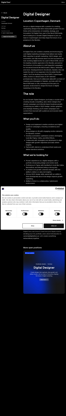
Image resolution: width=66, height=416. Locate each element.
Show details (57, 220)
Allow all (53, 226)
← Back (4, 13)
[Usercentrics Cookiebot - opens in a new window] (56, 189)
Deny (32, 226)
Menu (63, 2)
